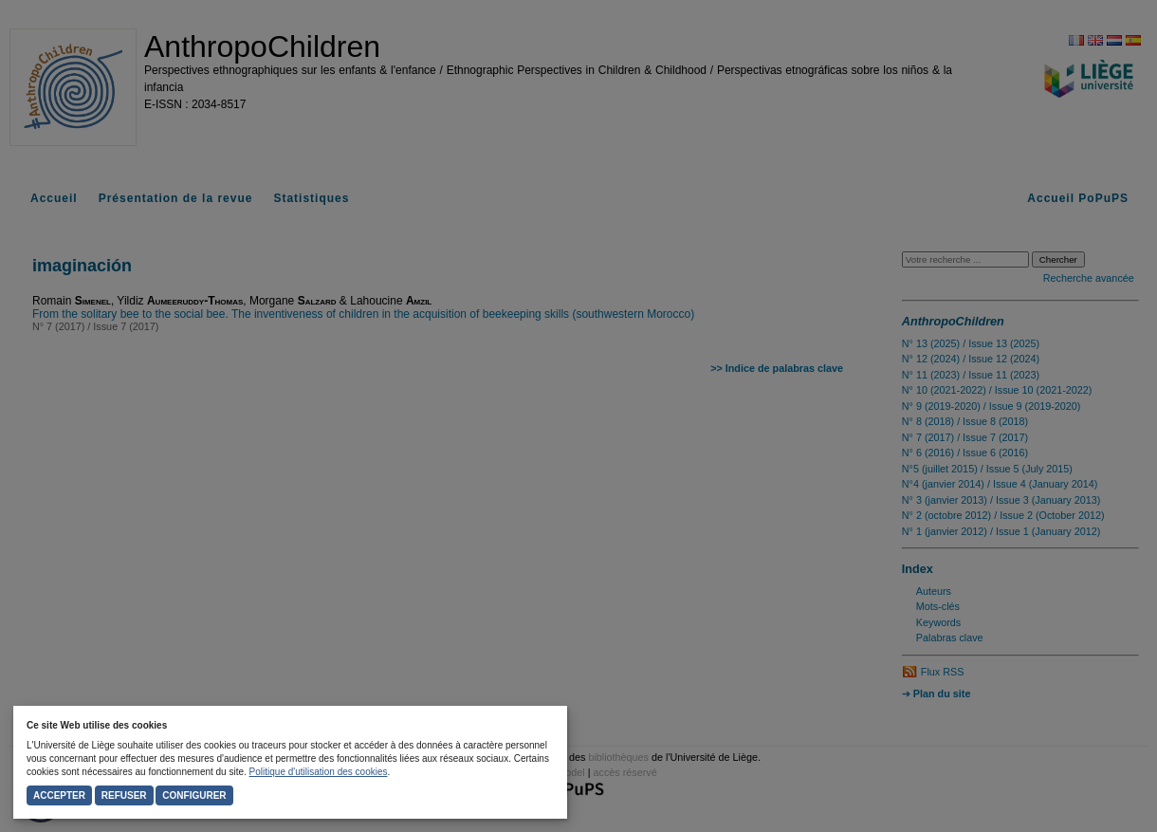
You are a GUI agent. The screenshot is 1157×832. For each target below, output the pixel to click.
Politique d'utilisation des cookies (318, 772)
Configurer (194, 795)
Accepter (59, 795)
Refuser (124, 795)
